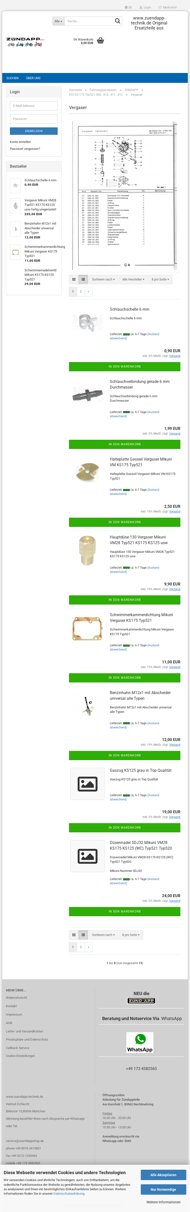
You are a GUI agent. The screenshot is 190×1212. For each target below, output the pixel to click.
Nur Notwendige (163, 1189)
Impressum (14, 1014)
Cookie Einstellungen (20, 1056)
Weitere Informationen (163, 1202)
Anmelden (34, 131)
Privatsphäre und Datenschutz (27, 1039)
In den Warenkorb (125, 366)
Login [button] (145, 7)
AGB (9, 1023)
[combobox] (103, 279)
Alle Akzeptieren (163, 1175)
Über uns (33, 78)
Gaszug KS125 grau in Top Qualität (140, 770)
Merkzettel (168, 7)
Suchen (12, 78)
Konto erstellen (20, 142)
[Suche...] (58, 21)
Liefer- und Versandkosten (24, 1031)
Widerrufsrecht (16, 998)
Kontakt (11, 1006)
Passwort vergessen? (25, 149)
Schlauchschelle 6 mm (129, 309)
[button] (128, 7)
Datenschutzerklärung (68, 1193)
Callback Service (17, 1048)
